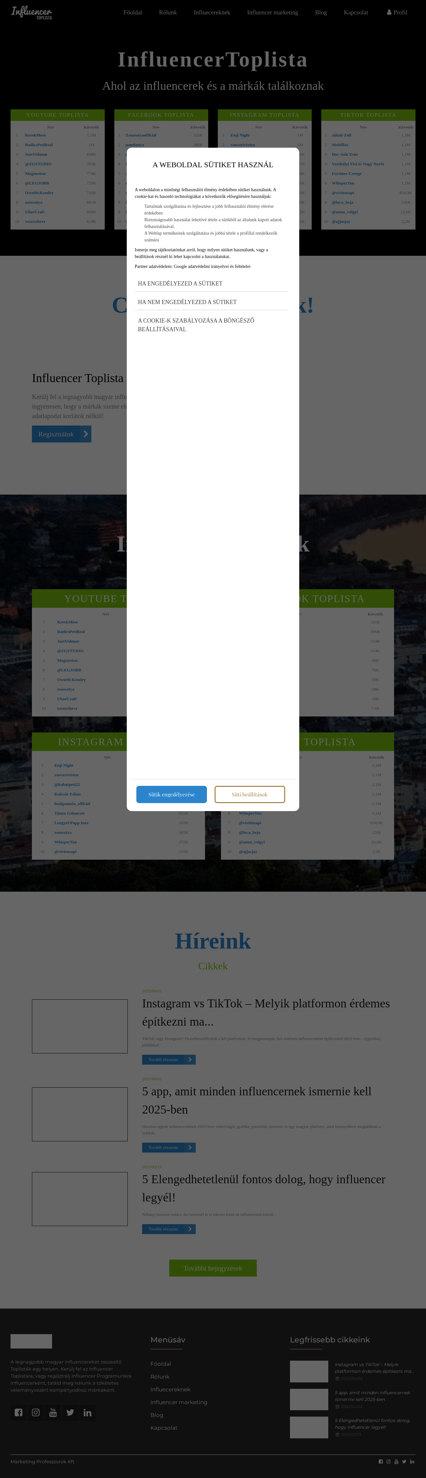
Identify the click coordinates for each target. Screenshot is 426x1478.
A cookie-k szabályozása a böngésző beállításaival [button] (196, 324)
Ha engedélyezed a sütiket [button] (180, 283)
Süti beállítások (250, 794)
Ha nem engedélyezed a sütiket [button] (187, 302)
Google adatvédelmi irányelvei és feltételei (212, 266)
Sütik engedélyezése (171, 794)
